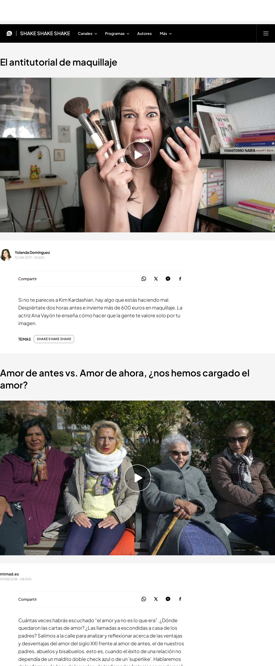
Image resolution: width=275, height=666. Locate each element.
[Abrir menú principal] (266, 33)
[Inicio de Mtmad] (9, 33)
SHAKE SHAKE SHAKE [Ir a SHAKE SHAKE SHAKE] (45, 33)
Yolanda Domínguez (32, 252)
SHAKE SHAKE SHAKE (54, 339)
